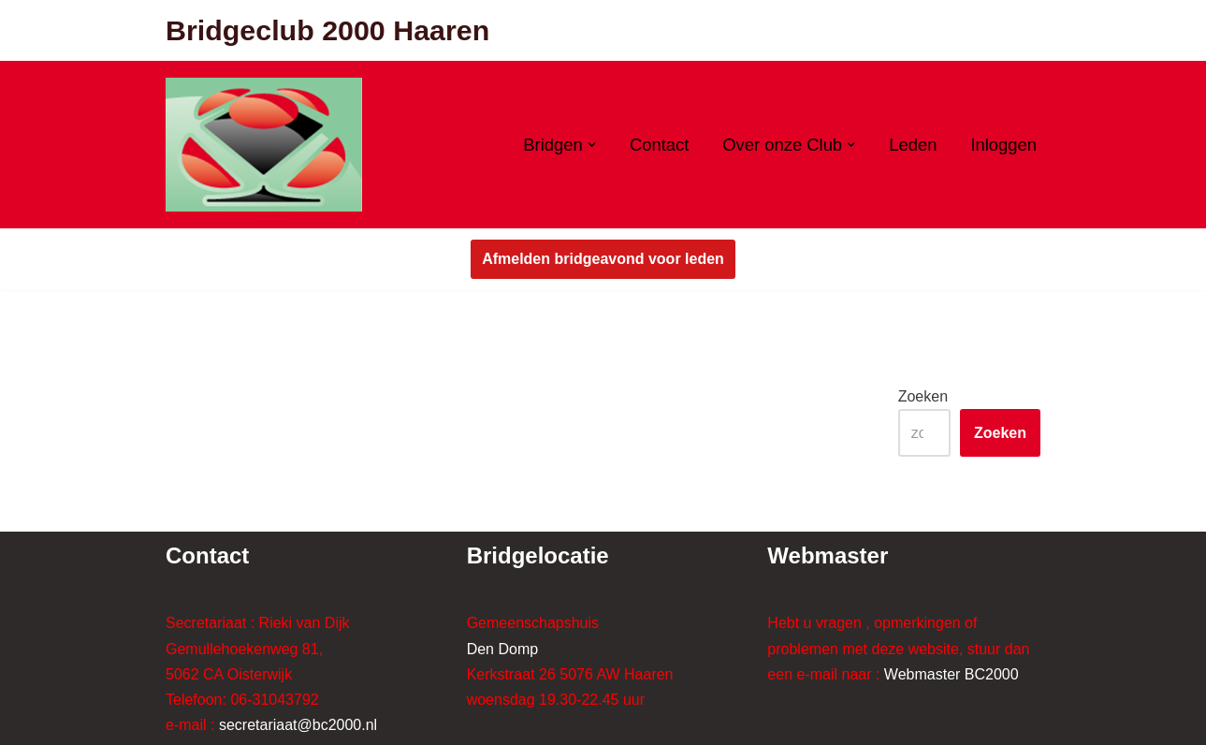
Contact (659, 144)
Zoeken (923, 396)
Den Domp (502, 649)
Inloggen (1003, 144)
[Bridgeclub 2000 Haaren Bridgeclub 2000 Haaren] (264, 145)
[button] (592, 144)
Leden (913, 144)
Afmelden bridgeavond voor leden (603, 259)
